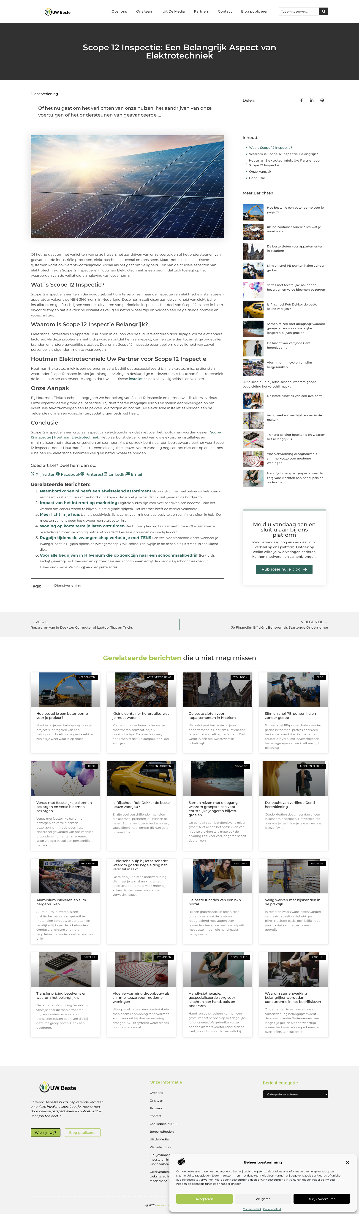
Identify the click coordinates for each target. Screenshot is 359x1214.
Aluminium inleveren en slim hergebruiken (61, 902)
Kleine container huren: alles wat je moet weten (141, 715)
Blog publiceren (255, 11)
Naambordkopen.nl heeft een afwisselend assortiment (95, 491)
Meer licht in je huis (60, 514)
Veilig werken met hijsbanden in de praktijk (292, 902)
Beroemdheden (162, 1131)
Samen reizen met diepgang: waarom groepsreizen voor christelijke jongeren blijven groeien (296, 328)
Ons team (144, 11)
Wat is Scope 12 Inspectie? (270, 148)
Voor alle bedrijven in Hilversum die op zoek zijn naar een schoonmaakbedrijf (119, 555)
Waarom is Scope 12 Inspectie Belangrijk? (283, 154)
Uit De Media (174, 11)
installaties (138, 379)
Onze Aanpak (260, 172)
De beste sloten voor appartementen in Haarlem (212, 715)
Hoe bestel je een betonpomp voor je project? (62, 715)
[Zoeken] (323, 11)
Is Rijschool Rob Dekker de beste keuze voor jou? (141, 804)
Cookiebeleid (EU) (163, 1124)
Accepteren (204, 1199)
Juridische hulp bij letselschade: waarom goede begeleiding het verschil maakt (140, 865)
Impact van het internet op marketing (78, 502)
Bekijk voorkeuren (322, 1199)
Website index (160, 1147)
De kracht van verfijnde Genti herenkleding (290, 804)
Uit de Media (159, 1139)
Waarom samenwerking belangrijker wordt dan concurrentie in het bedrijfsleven (293, 997)
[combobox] (299, 11)
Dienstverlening (44, 94)
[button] (347, 1162)
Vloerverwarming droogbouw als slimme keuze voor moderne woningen (292, 458)
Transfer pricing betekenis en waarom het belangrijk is (61, 995)
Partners (201, 11)
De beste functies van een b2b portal (295, 396)
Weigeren (263, 1199)
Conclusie (257, 178)
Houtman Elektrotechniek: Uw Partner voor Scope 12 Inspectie (285, 162)
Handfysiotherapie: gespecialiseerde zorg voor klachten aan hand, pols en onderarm (295, 477)
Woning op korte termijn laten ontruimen (82, 526)
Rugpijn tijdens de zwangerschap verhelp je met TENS (95, 537)
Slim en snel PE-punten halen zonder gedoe (290, 715)
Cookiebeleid (252, 1209)
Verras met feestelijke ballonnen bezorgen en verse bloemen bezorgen (64, 806)
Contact (225, 11)
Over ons (119, 11)
